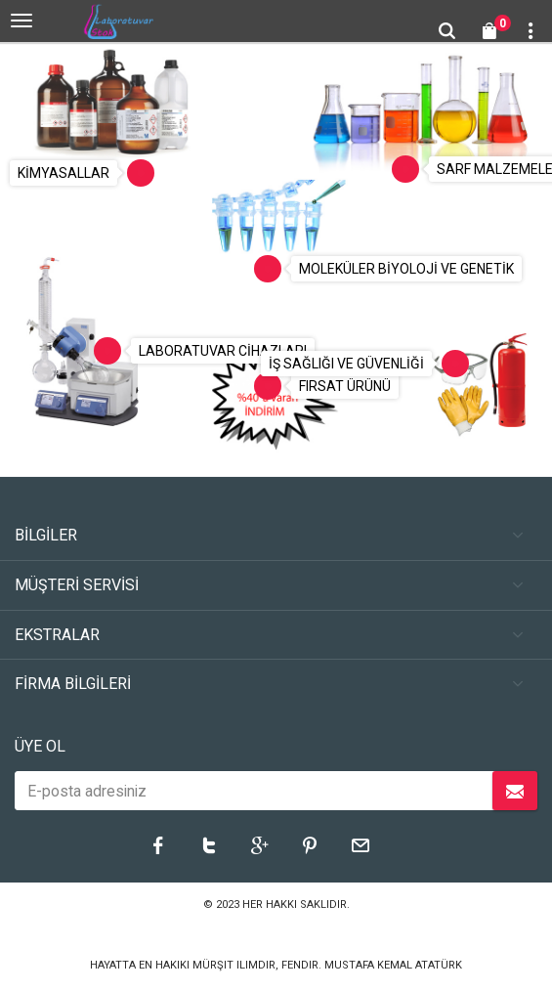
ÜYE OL (40, 746)
